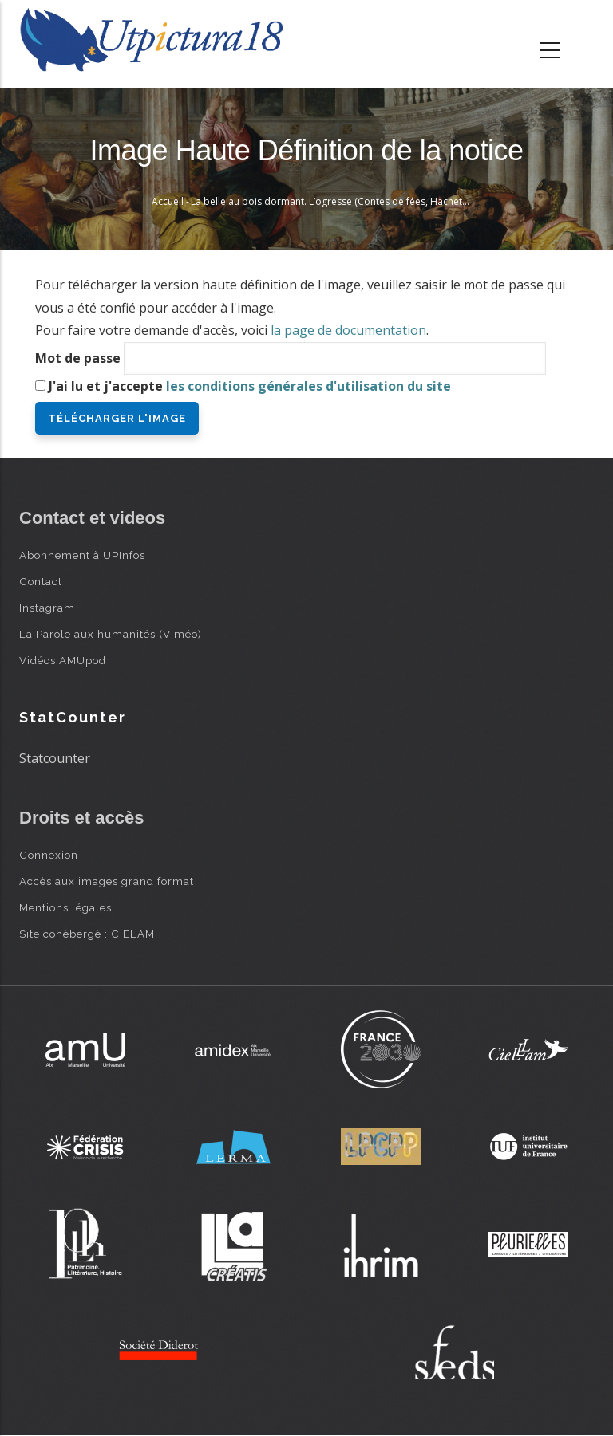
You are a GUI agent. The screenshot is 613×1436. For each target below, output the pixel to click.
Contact (40, 581)
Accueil (168, 201)
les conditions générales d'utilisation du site (308, 386)
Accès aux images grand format (106, 881)
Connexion (48, 854)
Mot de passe (78, 358)
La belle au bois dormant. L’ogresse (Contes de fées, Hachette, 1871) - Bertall (364, 201)
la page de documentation (348, 330)
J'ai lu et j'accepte (250, 386)
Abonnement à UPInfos (82, 555)
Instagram (47, 607)
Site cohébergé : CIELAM (87, 933)
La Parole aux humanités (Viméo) (110, 634)
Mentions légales (65, 907)
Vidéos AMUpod (62, 660)
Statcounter (54, 758)
